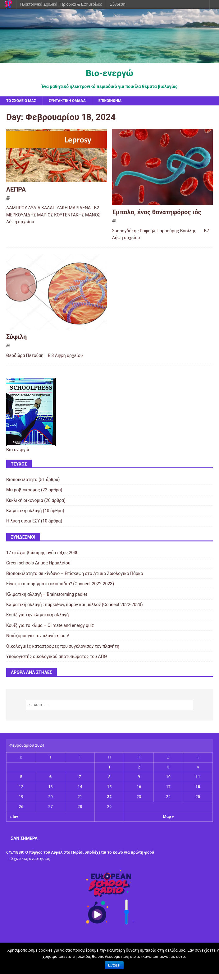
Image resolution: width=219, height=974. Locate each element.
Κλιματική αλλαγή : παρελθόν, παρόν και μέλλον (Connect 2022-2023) (74, 604)
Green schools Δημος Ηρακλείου (38, 562)
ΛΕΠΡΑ (16, 189)
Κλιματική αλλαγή (24, 510)
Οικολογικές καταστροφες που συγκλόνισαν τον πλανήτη (62, 646)
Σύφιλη (16, 337)
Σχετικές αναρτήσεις (30, 858)
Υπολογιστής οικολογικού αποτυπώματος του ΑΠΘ (56, 656)
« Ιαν (14, 816)
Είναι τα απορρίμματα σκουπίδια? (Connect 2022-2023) (60, 583)
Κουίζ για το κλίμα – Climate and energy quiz (50, 625)
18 (197, 786)
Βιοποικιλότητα (21, 479)
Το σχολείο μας (21, 101)
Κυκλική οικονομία (24, 500)
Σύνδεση (117, 4)
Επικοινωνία (110, 101)
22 (109, 796)
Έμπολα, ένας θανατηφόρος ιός (156, 212)
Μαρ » (168, 816)
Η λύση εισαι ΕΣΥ (23, 520)
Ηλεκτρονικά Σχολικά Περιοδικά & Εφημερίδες (61, 4)
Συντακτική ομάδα (67, 101)
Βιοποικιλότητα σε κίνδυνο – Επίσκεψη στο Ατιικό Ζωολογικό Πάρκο (74, 573)
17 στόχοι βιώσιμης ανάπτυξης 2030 (42, 552)
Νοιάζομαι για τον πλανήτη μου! (37, 635)
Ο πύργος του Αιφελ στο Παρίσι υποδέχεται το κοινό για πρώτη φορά (89, 852)
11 (197, 776)
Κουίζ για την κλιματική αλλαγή (37, 614)
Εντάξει (114, 965)
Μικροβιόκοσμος (23, 489)
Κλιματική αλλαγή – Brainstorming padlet (46, 594)
